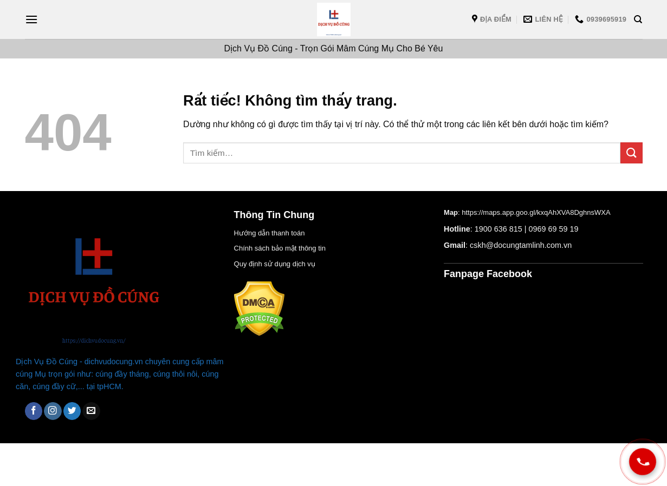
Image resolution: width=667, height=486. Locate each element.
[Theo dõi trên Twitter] (72, 411)
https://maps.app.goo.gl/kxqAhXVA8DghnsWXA (536, 212)
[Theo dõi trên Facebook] (34, 411)
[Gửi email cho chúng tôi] (91, 411)
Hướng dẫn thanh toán (269, 233)
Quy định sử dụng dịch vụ (274, 264)
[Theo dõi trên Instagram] (53, 411)
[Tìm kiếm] (638, 19)
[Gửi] (631, 152)
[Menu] (31, 19)
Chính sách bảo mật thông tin (280, 248)
